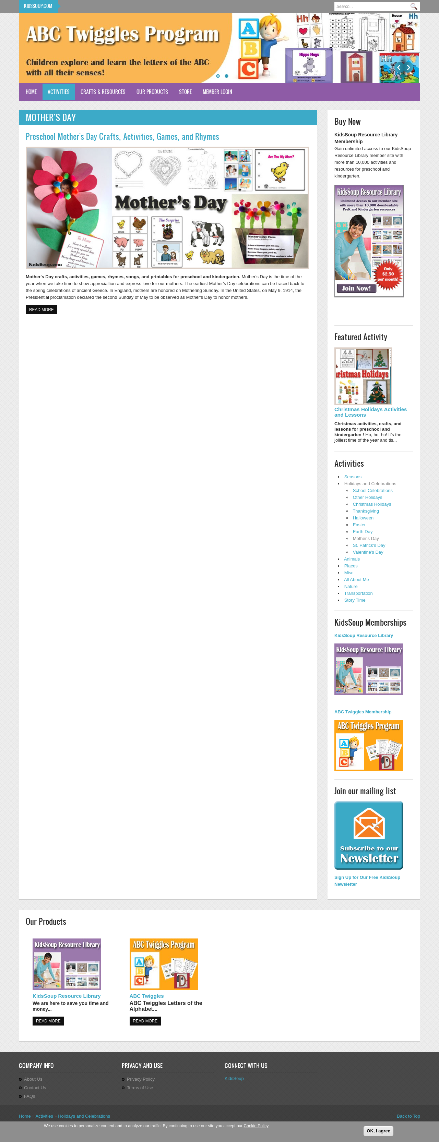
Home (31, 91)
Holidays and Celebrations (370, 483)
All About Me (356, 579)
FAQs (29, 1096)
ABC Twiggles (147, 996)
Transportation (358, 593)
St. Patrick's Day (369, 545)
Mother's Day (366, 538)
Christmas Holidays (372, 504)
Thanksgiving (366, 511)
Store (185, 91)
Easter (359, 524)
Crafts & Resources (103, 91)
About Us (33, 1079)
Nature (351, 586)
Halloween (363, 517)
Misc (349, 572)
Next (408, 67)
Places (351, 565)
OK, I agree (378, 1131)
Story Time (355, 600)
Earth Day (363, 531)
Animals (352, 559)
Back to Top (408, 1116)
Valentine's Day (368, 552)
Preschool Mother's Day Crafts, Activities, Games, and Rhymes (122, 136)
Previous (399, 67)
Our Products (152, 91)
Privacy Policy (141, 1079)
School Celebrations (373, 490)
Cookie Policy (256, 1126)
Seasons (353, 476)
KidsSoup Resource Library (67, 996)
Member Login (217, 91)
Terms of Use (140, 1087)
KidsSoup (234, 1078)
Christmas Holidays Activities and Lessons (370, 412)
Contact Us (35, 1087)
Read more (43, 309)
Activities (59, 91)
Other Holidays (367, 497)
